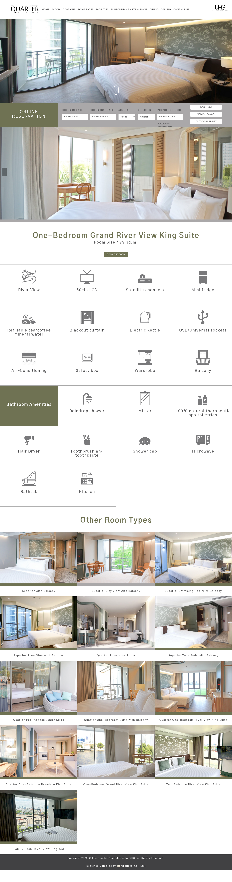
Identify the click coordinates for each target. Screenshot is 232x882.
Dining (154, 9)
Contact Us (181, 9)
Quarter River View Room (116, 660)
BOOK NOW (206, 107)
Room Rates (85, 9)
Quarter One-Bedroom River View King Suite (193, 726)
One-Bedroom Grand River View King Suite (116, 795)
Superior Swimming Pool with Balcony (193, 593)
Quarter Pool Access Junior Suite (38, 724)
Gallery (166, 9)
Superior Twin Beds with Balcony (193, 660)
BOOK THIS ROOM (116, 254)
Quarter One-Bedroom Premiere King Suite (38, 795)
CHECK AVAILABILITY (206, 121)
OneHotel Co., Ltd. (133, 878)
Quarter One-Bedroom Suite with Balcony (116, 726)
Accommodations (63, 9)
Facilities (102, 9)
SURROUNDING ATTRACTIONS (129, 9)
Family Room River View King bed (38, 861)
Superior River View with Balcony (38, 660)
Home (45, 9)
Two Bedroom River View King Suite (193, 793)
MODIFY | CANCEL (206, 114)
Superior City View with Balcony (116, 591)
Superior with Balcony (39, 591)
